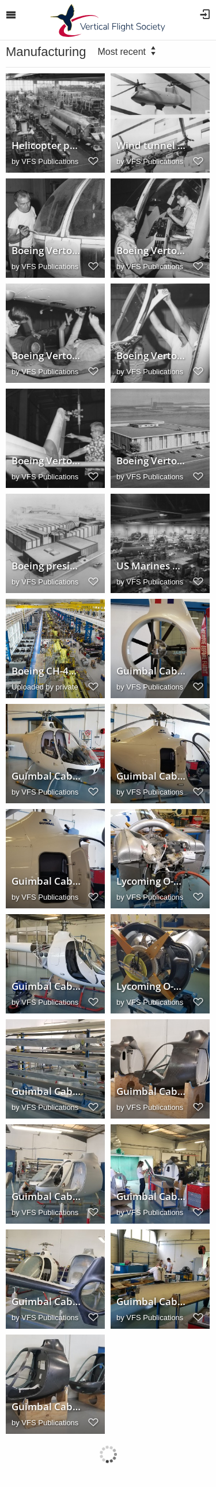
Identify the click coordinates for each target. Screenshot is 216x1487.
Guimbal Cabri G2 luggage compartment (47, 881)
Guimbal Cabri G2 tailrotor (151, 671)
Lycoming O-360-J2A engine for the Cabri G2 (151, 881)
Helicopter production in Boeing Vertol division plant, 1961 (47, 145)
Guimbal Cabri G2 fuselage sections (151, 1091)
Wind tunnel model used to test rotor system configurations (151, 145)
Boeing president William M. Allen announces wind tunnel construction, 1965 (47, 566)
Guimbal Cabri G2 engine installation (47, 986)
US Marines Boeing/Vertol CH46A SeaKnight (151, 566)
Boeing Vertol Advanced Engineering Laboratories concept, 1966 (151, 460)
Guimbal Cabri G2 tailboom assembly (151, 1196)
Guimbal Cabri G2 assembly (47, 1196)
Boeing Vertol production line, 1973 (47, 250)
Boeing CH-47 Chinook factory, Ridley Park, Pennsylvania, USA (47, 671)
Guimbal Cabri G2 (47, 776)
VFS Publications (49, 161)
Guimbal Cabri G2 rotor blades (47, 1091)
